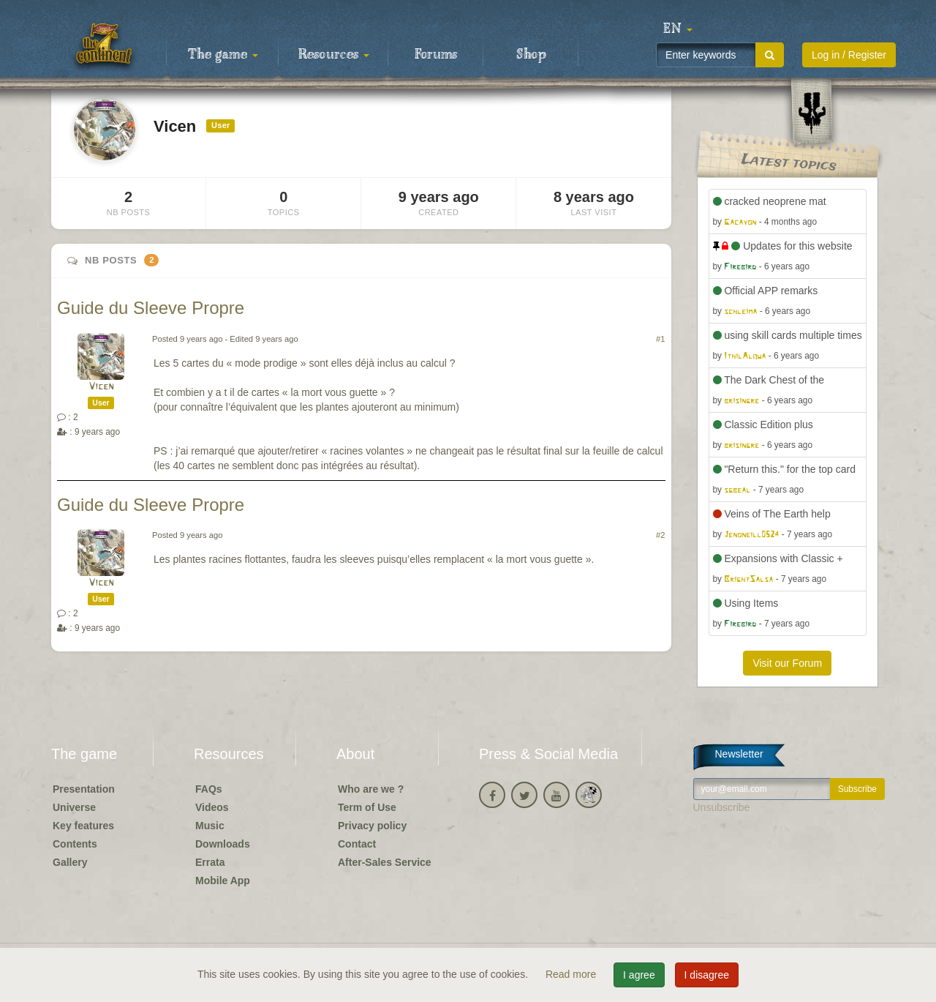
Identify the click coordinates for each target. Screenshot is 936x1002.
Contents (75, 844)
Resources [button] (333, 55)
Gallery (70, 862)
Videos (212, 807)
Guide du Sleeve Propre (150, 308)
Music (209, 825)
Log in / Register (849, 55)
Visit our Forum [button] (787, 663)
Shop (531, 55)
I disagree (706, 975)
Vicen (100, 386)
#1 (660, 338)
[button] (678, 29)
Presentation (84, 789)
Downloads (222, 844)
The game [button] (223, 55)
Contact (357, 844)
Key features (83, 825)
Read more (572, 974)
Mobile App (222, 880)
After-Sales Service (384, 862)
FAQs (208, 789)
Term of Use (367, 807)
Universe (74, 807)
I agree (639, 975)
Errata (209, 862)
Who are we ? (371, 789)
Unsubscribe (721, 807)
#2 (660, 535)
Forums (436, 55)
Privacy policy (372, 825)
